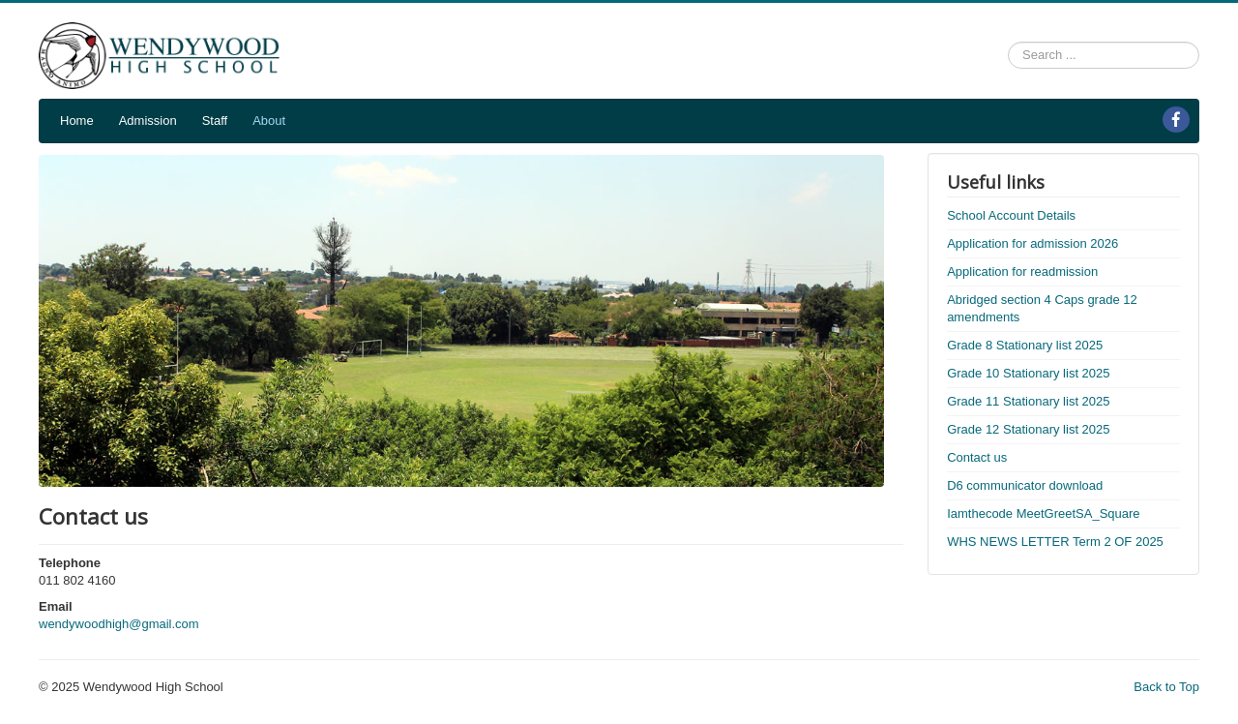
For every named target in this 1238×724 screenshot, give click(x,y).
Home (77, 120)
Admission (148, 120)
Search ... (1008, 42)
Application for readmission (1022, 271)
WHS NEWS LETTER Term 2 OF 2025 (1055, 541)
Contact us (977, 457)
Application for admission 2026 (1032, 243)
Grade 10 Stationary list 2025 (1028, 373)
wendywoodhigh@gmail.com (119, 624)
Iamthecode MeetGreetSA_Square (1043, 513)
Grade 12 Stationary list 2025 (1028, 429)
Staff (215, 120)
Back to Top (1166, 686)
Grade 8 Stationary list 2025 (1025, 345)
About (268, 120)
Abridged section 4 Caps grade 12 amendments (1042, 308)
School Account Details (1011, 215)
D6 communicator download (1025, 485)
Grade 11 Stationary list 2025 (1028, 401)
